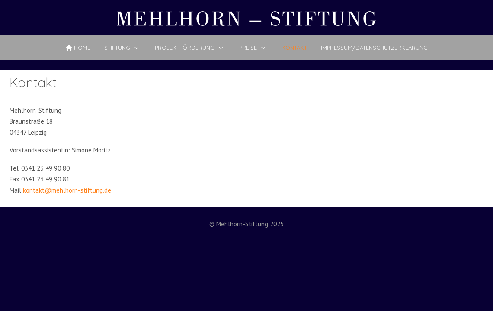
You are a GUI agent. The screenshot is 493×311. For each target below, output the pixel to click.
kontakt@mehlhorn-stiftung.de (67, 190)
